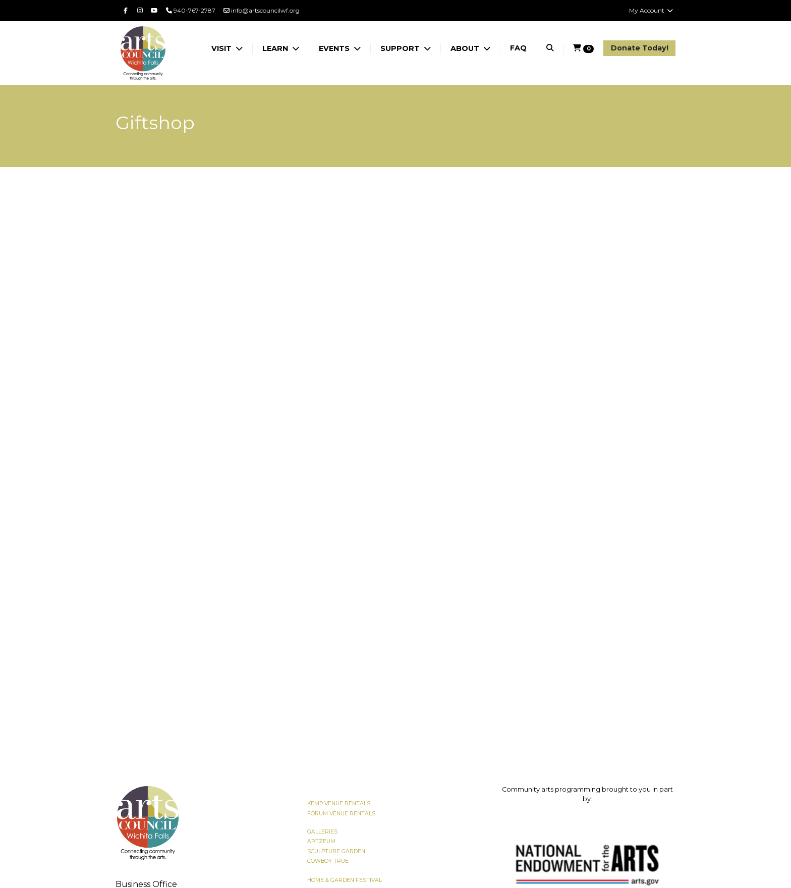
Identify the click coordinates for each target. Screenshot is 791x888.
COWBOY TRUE (328, 861)
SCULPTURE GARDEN (336, 851)
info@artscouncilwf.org (261, 10)
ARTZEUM (321, 841)
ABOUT (465, 48)
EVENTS (335, 48)
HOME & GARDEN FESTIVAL (344, 880)
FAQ (518, 47)
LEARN (276, 48)
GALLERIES (322, 831)
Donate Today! (639, 47)
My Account (651, 10)
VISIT (222, 48)
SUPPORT (401, 48)
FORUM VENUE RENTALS (341, 813)
